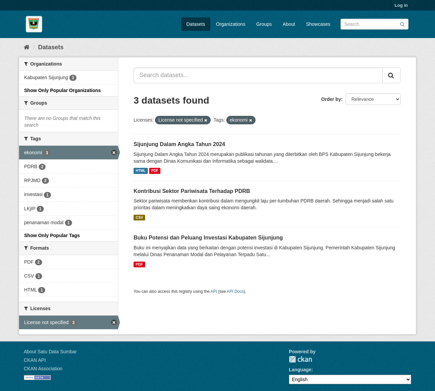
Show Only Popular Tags (52, 235)
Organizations (230, 24)
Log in (401, 5)
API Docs (235, 291)
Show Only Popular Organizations (62, 90)
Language (300, 369)
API (213, 291)
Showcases (318, 24)
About (289, 24)
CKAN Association (43, 368)
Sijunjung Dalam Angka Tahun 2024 (179, 144)
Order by (331, 99)
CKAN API (35, 360)
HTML (140, 171)
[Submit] (402, 23)
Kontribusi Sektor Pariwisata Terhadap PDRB (192, 191)
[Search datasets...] (258, 75)
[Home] (27, 47)
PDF (154, 171)
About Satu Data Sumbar (50, 351)
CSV (139, 217)
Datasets (195, 24)
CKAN (300, 359)
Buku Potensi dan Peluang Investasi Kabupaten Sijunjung (208, 238)
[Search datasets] (374, 24)
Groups (264, 24)
